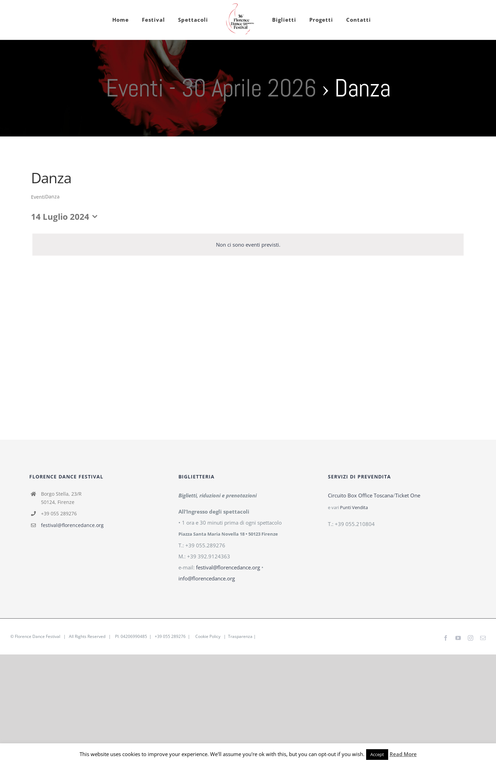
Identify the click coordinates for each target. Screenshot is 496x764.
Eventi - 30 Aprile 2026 (211, 88)
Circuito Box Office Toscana (360, 495)
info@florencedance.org (206, 578)
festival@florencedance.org (72, 525)
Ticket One (407, 495)
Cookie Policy (207, 636)
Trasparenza (240, 636)
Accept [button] (377, 754)
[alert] (248, 245)
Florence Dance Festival (37, 636)
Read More (403, 754)
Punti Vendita (354, 507)
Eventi (38, 197)
